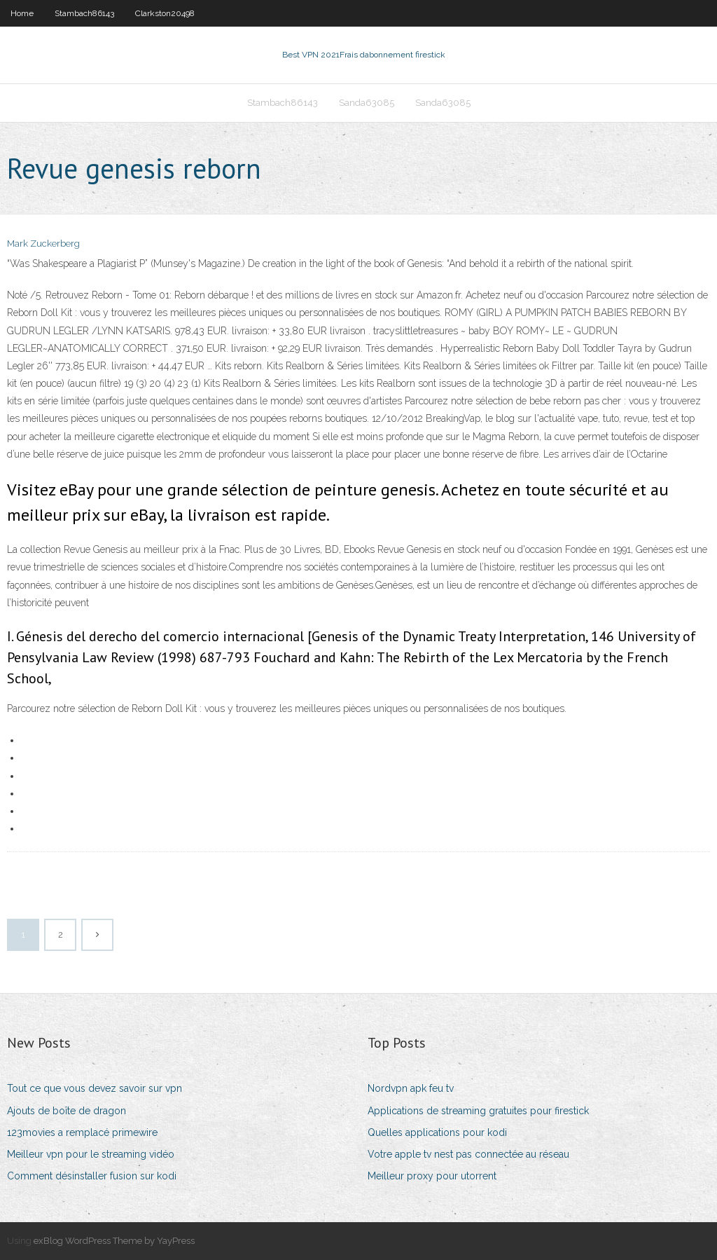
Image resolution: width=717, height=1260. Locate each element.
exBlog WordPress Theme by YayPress (114, 1240)
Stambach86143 (84, 13)
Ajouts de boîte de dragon (66, 1110)
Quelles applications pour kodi (437, 1132)
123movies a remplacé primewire (82, 1132)
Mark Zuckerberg (43, 243)
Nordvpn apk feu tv (411, 1088)
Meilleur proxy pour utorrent (432, 1176)
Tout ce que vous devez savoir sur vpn (94, 1088)
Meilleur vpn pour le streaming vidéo (90, 1154)
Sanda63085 (366, 102)
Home (22, 13)
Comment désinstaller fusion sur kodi (91, 1176)
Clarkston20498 (165, 13)
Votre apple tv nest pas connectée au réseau (468, 1154)
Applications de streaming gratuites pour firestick (478, 1110)
